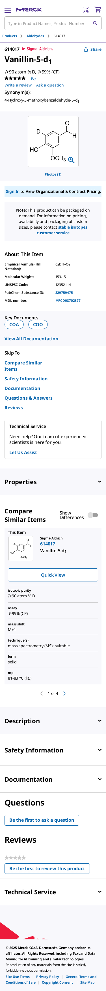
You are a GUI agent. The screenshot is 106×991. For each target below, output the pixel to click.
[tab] (14, 36)
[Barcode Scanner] (85, 9)
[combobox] (53, 23)
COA (14, 324)
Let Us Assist (23, 452)
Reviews (14, 407)
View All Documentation (32, 338)
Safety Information (26, 379)
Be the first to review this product (49, 869)
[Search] (95, 23)
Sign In (12, 191)
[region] (53, 141)
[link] (18, 976)
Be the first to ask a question (41, 820)
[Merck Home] (29, 9)
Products (9, 35)
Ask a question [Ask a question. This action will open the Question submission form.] (50, 85)
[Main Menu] (8, 10)
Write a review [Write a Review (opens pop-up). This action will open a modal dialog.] (18, 85)
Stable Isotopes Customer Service (62, 229)
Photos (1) (53, 174)
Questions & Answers (29, 398)
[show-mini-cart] (97, 10)
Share (92, 49)
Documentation (22, 388)
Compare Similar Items (23, 366)
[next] (64, 693)
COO (38, 324)
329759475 (64, 292)
